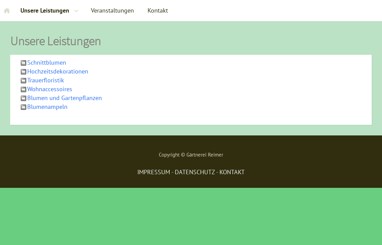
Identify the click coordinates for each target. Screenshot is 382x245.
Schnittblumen (46, 62)
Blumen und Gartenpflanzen (64, 98)
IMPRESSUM (153, 172)
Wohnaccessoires (49, 89)
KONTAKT (232, 172)
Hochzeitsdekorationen (57, 71)
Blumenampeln (47, 107)
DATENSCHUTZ (195, 172)
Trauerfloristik (45, 80)
